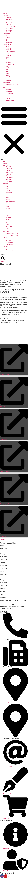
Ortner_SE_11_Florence (6, 504)
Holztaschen (9, 93)
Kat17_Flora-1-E (4, 407)
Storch (7, 75)
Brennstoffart (6, 33)
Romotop (8, 71)
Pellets (8, 37)
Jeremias (8, 62)
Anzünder (8, 89)
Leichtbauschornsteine (12, 86)
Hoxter (7, 60)
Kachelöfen (9, 17)
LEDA (7, 66)
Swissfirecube (9, 77)
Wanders (8, 80)
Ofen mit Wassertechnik (12, 26)
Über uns (5, 97)
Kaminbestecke (10, 95)
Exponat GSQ (3, 536)
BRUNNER (8, 50)
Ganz (7, 57)
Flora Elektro (3, 439)
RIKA (7, 70)
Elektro (8, 41)
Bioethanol (9, 42)
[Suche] (3, 259)
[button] (14, 131)
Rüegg (7, 73)
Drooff (7, 53)
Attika (7, 46)
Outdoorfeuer (9, 28)
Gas (7, 39)
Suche (1, 251)
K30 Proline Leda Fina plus (7, 471)
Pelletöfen (8, 24)
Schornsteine (6, 82)
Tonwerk (8, 79)
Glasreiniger (9, 91)
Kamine (8, 21)
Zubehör (5, 88)
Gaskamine (9, 30)
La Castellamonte (10, 64)
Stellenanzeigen (10, 100)
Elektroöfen (9, 32)
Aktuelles (5, 14)
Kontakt (8, 98)
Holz (7, 35)
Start (4, 12)
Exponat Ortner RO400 (6, 374)
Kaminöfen (9, 19)
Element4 (8, 55)
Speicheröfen (9, 23)
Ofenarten (5, 15)
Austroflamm (9, 48)
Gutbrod (8, 59)
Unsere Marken (7, 44)
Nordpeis (8, 68)
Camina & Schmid (10, 51)
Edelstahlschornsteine (12, 84)
